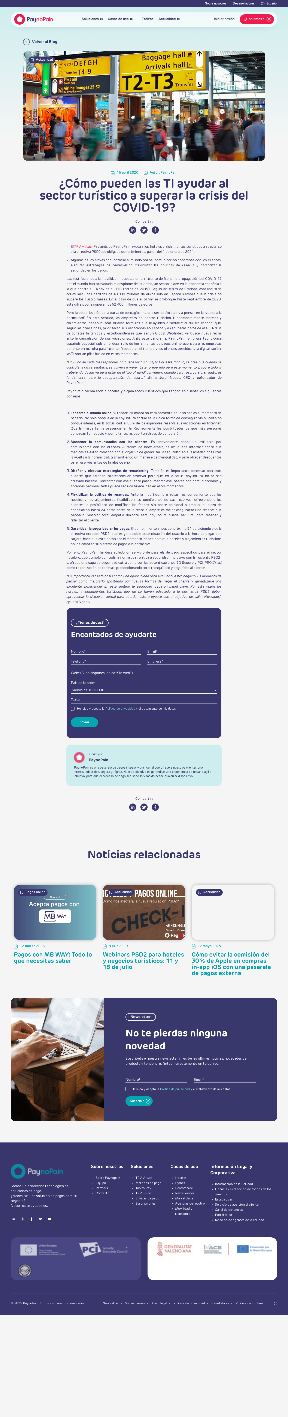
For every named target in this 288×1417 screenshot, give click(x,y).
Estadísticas (224, 1199)
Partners (102, 1188)
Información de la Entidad (234, 1184)
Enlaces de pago (147, 1198)
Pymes (180, 1183)
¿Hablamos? (258, 19)
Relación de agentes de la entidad (239, 1220)
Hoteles (181, 1178)
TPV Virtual (144, 1178)
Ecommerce (184, 1188)
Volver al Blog (40, 42)
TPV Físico (143, 1193)
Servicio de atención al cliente (236, 1204)
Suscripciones (145, 1203)
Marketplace (184, 1198)
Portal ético (223, 1215)
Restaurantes (184, 1193)
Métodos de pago (148, 1183)
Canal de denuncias (229, 1209)
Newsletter (111, 1303)
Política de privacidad (120, 708)
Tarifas (145, 19)
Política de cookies (249, 1303)
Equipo (101, 1183)
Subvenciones (135, 1303)
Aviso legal (159, 1303)
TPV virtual (83, 247)
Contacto (102, 1193)
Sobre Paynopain (108, 1178)
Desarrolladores (244, 3)
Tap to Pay (143, 1188)
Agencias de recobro (190, 1203)
